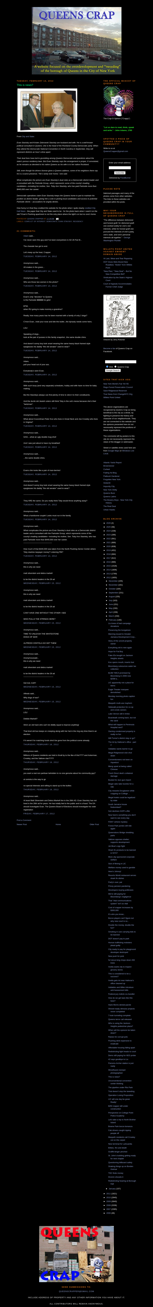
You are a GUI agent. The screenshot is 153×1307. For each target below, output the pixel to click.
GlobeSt (106, 483)
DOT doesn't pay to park (118, 939)
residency (78, 221)
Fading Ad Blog (110, 473)
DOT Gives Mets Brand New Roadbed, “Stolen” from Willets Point (117, 265)
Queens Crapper (35, 219)
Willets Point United (111, 397)
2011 (108, 1193)
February (113, 620)
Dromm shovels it (115, 1177)
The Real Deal (109, 506)
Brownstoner (108, 466)
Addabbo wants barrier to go (120, 749)
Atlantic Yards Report (112, 462)
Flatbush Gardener (111, 476)
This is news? (114, 1077)
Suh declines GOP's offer (119, 811)
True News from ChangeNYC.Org (117, 394)
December (113, 581)
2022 (108, 538)
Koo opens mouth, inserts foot (121, 662)
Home (58, 824)
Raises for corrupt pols (118, 1037)
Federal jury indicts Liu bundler (121, 994)
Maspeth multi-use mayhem (120, 703)
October (112, 589)
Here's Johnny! (114, 871)
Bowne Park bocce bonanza (120, 1126)
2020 (108, 546)
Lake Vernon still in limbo (119, 714)
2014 (108, 570)
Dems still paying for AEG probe (122, 1055)
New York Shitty (110, 490)
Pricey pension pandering (119, 886)
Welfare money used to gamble (121, 867)
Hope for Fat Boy (115, 651)
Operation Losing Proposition (120, 1095)
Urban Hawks (109, 510)
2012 (108, 577)
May (111, 608)
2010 (108, 1197)
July (111, 600)
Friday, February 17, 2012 (39, 813)
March (112, 616)
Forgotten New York (111, 479)
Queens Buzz (109, 493)
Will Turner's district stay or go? (121, 738)
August (112, 596)
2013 (108, 574)
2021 (108, 542)
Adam (26, 236)
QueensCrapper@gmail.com (115, 151)
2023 (108, 535)
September (114, 593)
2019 (108, 550)
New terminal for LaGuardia (120, 1144)
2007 (108, 1209)
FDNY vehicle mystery (117, 822)
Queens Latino (109, 496)
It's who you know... (116, 914)
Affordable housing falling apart (121, 1047)
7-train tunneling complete (119, 1015)
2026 (108, 523)
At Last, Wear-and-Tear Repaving (117, 258)
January (112, 1189)
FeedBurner (125, 178)
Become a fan (109, 348)
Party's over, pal (115, 882)
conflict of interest (35, 221)
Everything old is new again (120, 647)
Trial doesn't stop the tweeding (121, 1091)
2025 (108, 527)
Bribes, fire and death (117, 1148)
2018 (108, 554)
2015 (108, 566)
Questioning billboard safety (120, 1162)
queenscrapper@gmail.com (76, 1291)
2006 (108, 1213)
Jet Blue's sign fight (116, 846)
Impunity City (109, 486)
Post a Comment (24, 820)
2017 (108, 558)
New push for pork (116, 956)
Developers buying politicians (120, 890)
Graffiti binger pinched (117, 1152)
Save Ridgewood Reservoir (115, 391)
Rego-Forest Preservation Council (118, 387)
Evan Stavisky (65, 221)
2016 (108, 562)
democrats (51, 221)
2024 (108, 531)
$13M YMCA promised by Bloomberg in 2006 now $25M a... (119, 676)
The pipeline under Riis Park (120, 1087)
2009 (108, 1201)
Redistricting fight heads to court (122, 1051)
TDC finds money (115, 1173)
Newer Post (22, 824)
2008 (108, 1205)
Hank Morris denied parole (119, 1005)
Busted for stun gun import (119, 780)
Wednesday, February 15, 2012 (42, 583)
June (111, 604)
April (111, 612)
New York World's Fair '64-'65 (116, 384)
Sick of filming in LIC (117, 864)
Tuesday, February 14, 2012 (40, 256)
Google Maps (113, 451)
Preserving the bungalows (119, 630)
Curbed (106, 469)
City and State (28, 136)
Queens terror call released (120, 1019)
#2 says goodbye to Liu (118, 1059)
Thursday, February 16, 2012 (41, 744)
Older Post (94, 824)
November (113, 585)
